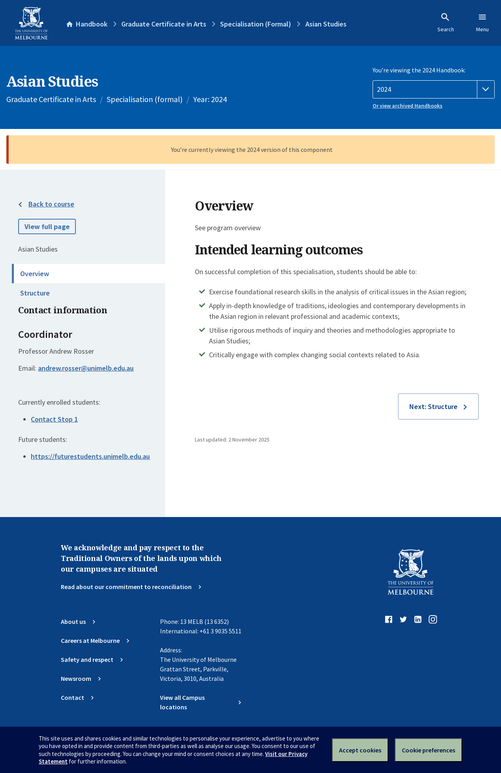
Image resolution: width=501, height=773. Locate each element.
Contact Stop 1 (54, 419)
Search (445, 22)
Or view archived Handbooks (408, 105)
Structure (35, 292)
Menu (482, 22)
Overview (34, 273)
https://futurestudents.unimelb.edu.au (90, 456)
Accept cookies (360, 750)
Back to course (51, 203)
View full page (47, 226)
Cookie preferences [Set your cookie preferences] (428, 750)
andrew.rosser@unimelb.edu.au (86, 368)
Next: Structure (433, 406)
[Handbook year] (433, 89)
